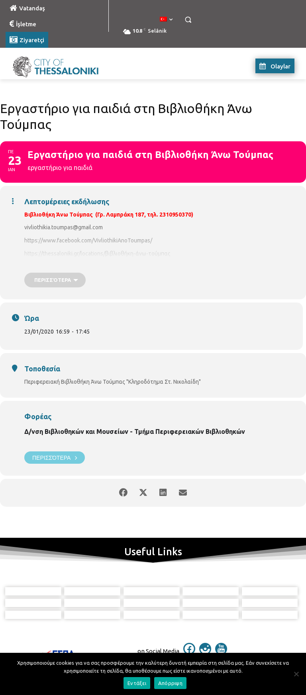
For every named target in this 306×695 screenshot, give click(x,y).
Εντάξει (137, 683)
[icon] (189, 652)
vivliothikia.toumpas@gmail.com (63, 227)
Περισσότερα (54, 458)
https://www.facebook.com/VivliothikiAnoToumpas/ (88, 240)
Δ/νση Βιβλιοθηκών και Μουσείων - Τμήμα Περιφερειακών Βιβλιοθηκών (134, 431)
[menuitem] (166, 19)
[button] (187, 19)
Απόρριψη (170, 683)
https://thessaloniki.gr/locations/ (64, 253)
